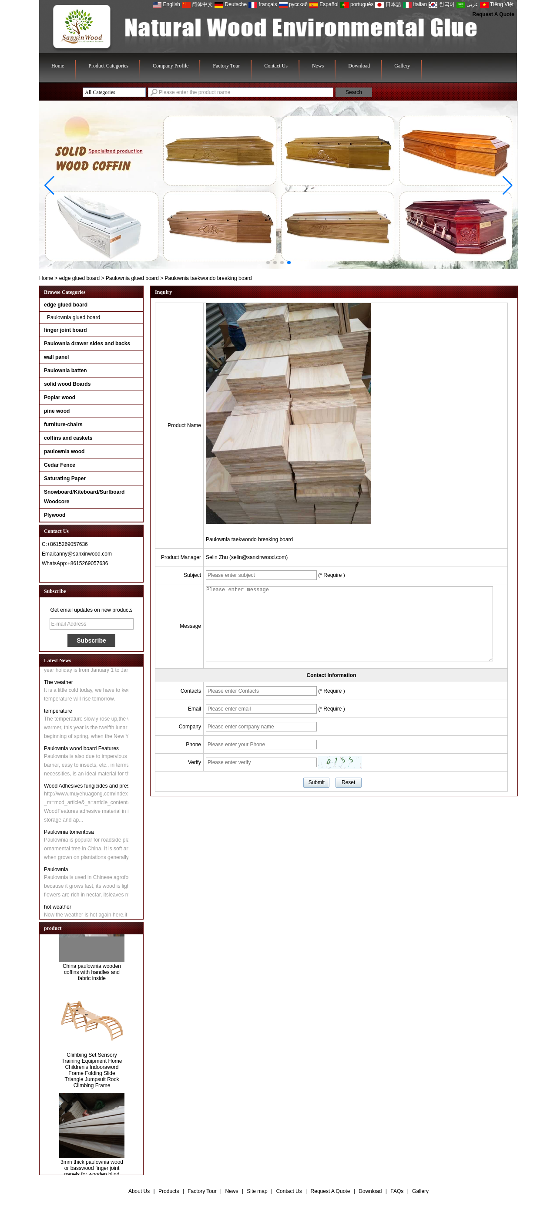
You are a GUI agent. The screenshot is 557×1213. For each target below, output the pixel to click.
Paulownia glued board (132, 278)
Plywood (54, 515)
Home (57, 66)
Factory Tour (226, 66)
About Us (139, 1191)
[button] (268, 262)
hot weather (57, 909)
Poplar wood (59, 397)
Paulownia (56, 871)
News (318, 66)
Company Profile (170, 66)
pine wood (57, 411)
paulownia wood (64, 451)
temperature (58, 713)
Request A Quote (493, 14)
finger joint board (65, 330)
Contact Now (92, 574)
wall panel (56, 357)
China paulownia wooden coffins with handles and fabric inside (92, 974)
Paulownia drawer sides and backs (87, 343)
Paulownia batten (65, 370)
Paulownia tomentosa (69, 834)
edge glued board (79, 278)
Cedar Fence (59, 465)
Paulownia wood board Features (81, 750)
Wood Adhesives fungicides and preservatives (97, 788)
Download (359, 66)
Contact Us (276, 66)
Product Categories (108, 66)
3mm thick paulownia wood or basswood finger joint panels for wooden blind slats (91, 1173)
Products (168, 1191)
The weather (58, 684)
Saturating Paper (65, 478)
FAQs (396, 1191)
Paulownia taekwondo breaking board (249, 539)
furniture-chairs (63, 424)
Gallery (402, 66)
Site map (257, 1191)
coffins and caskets (68, 438)
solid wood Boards (67, 384)
